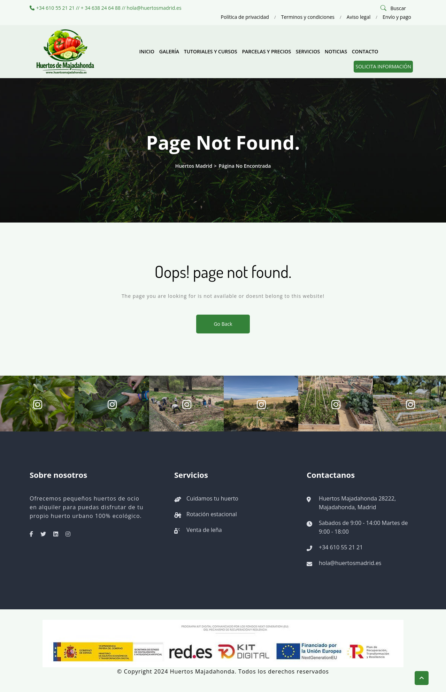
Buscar (398, 8)
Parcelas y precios (266, 51)
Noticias (336, 51)
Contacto (365, 51)
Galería (169, 51)
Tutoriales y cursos (210, 51)
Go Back (223, 324)
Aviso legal (358, 17)
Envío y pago (397, 17)
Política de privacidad (245, 17)
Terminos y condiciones (307, 17)
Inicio (146, 51)
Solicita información (383, 66)
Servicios (308, 51)
